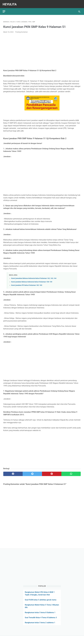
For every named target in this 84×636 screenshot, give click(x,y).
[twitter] (32, 472)
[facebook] (13, 472)
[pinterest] (51, 472)
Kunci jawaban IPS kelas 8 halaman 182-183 (26, 284)
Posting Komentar (21, 30)
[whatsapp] (71, 472)
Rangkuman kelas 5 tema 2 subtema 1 (40, 622)
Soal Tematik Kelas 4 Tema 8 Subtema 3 (41, 617)
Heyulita (10, 3)
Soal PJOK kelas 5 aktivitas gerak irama (40, 600)
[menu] (4, 9)
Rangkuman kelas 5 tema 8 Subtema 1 (40, 612)
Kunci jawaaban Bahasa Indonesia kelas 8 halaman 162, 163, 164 (33, 277)
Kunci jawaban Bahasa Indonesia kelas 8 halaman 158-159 (31, 280)
